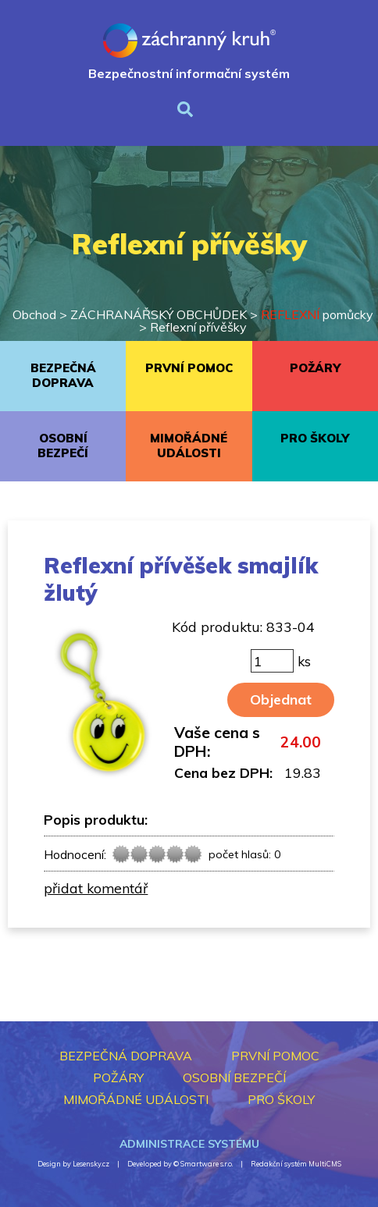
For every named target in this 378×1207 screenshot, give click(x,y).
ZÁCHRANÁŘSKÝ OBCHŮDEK (158, 314)
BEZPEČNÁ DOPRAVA (63, 375)
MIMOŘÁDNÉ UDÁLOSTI (188, 445)
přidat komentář (96, 887)
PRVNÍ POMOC (189, 367)
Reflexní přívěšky (198, 327)
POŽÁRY (315, 367)
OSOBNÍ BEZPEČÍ (62, 445)
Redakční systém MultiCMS (296, 1163)
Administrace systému (189, 1144)
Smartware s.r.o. (206, 1163)
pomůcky (317, 314)
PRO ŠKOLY (314, 438)
